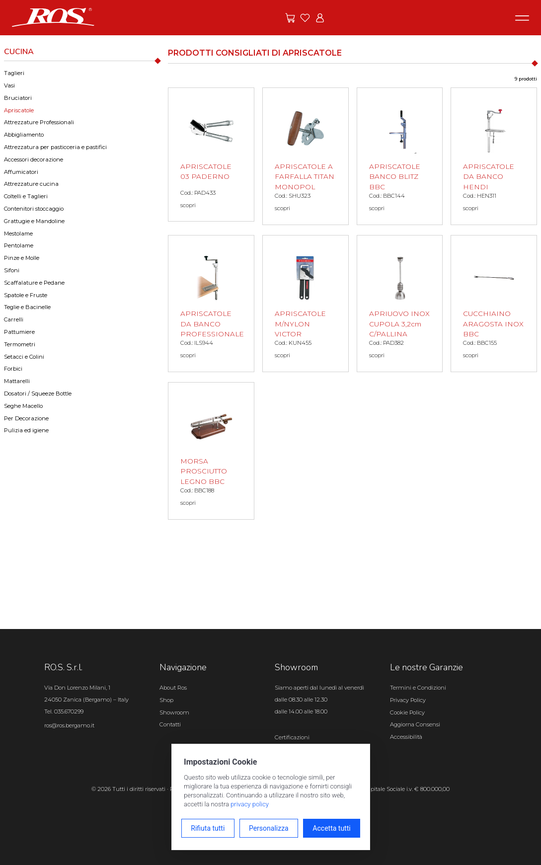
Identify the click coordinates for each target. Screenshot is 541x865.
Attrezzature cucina (31, 183)
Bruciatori (18, 97)
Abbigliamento (24, 134)
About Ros (173, 687)
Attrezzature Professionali (39, 122)
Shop (166, 700)
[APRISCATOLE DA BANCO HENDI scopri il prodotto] (494, 156)
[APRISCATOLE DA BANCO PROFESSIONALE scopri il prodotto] (211, 304)
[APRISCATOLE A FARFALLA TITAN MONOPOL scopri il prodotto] (305, 156)
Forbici (13, 368)
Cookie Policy (407, 712)
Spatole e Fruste (25, 295)
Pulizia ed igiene (26, 430)
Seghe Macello (23, 405)
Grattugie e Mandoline (34, 221)
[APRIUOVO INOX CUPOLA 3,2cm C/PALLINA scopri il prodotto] (400, 304)
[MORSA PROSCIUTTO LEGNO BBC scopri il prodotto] (211, 451)
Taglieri (14, 73)
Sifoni (11, 270)
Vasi (9, 85)
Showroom (174, 712)
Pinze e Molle (21, 257)
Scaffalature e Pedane (34, 282)
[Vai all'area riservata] (320, 18)
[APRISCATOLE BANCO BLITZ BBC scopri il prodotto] (400, 156)
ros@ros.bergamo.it (69, 725)
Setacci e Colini (24, 356)
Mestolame (18, 233)
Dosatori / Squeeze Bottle (38, 393)
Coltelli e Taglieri (26, 196)
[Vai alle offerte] (290, 18)
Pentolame (18, 245)
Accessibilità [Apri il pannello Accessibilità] (406, 736)
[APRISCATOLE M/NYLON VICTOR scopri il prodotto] (305, 304)
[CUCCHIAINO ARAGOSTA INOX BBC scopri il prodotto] (494, 304)
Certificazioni (292, 737)
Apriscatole (19, 110)
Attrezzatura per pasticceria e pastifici (55, 147)
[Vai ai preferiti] (305, 18)
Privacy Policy (408, 700)
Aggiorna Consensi (415, 724)
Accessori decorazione (33, 159)
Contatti (170, 724)
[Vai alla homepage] (53, 16)
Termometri (19, 344)
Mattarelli (17, 381)
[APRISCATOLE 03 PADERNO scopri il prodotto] (211, 154)
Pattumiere (19, 331)
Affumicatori (21, 171)
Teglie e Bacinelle (27, 307)
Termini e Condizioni (418, 687)
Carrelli (13, 319)
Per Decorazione (26, 418)
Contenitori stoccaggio (34, 208)
